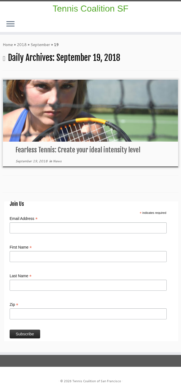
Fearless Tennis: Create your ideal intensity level (77, 150)
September (40, 44)
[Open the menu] (10, 24)
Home (8, 44)
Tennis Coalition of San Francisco (96, 381)
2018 (22, 44)
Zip (14, 305)
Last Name (21, 276)
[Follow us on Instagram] (163, 25)
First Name (21, 247)
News (57, 161)
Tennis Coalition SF (90, 8)
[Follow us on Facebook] (166, 25)
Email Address (24, 219)
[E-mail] (170, 25)
